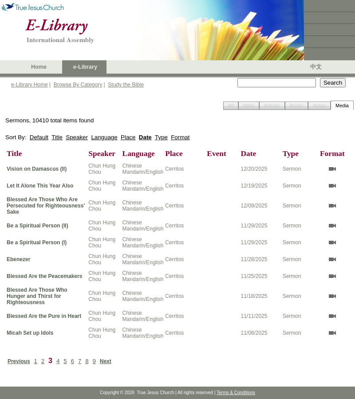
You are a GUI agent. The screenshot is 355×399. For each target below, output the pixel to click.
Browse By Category (78, 85)
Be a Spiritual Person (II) (37, 226)
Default (39, 137)
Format (180, 137)
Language (104, 137)
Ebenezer (18, 259)
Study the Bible (126, 85)
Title (57, 137)
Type (161, 137)
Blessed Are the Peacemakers (44, 276)
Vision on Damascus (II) (37, 169)
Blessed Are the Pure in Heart (44, 316)
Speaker (77, 137)
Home (39, 67)
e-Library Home (29, 85)
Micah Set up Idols (30, 333)
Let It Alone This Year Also (40, 186)
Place (128, 137)
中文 (316, 67)
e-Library (85, 67)
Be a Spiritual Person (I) (37, 242)
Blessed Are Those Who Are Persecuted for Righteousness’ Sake (46, 205)
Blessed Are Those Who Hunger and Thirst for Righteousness (37, 296)
